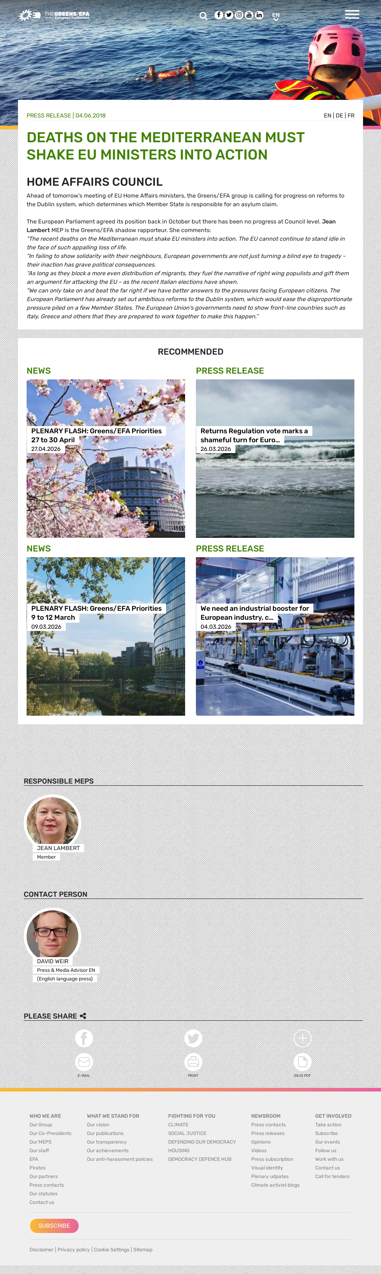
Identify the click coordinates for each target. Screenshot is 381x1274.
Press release (49, 115)
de (339, 115)
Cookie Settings (111, 1250)
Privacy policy (74, 1250)
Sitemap (142, 1250)
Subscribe (54, 1225)
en (327, 115)
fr (351, 115)
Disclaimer (41, 1250)
